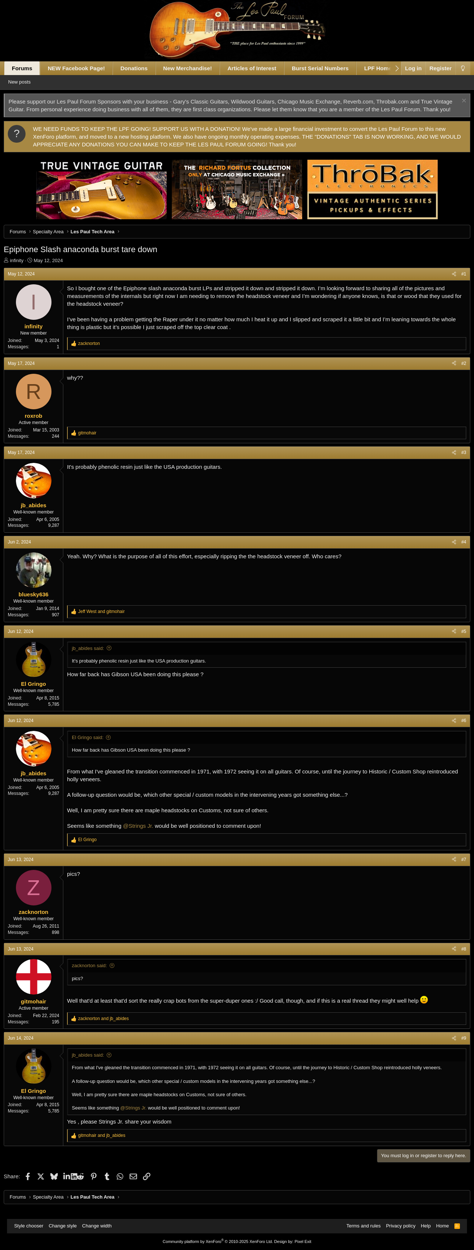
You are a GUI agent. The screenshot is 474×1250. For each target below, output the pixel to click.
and (108, 619)
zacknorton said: (96, 973)
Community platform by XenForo (218, 1241)
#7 (456, 867)
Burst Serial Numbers (327, 68)
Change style (66, 1226)
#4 (456, 549)
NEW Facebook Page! (83, 68)
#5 (456, 639)
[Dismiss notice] (456, 101)
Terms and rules (360, 1226)
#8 (456, 956)
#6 (456, 728)
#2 (456, 371)
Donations (140, 68)
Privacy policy (396, 1226)
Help (422, 1226)
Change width (101, 1226)
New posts (30, 82)
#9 (456, 1046)
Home (439, 1226)
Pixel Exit (302, 1241)
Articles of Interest (258, 68)
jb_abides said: (95, 656)
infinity (24, 268)
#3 (456, 460)
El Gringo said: (94, 745)
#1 (456, 281)
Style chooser (32, 1226)
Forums (29, 68)
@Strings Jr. (145, 833)
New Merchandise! (194, 68)
